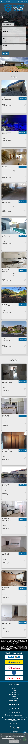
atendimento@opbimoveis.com (14, 715)
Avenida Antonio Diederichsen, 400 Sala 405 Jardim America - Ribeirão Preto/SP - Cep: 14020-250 (14, 719)
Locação (14, 692)
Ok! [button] (14, 741)
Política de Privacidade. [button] (8, 738)
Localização (14, 698)
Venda (14, 690)
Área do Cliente (14, 700)
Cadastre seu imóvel (14, 694)
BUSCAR (5, 53)
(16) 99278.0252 (23, 1)
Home (14, 688)
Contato (14, 696)
